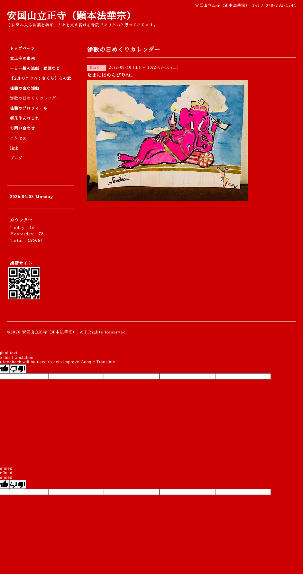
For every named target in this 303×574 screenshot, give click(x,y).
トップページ (22, 48)
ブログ (16, 158)
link (14, 148)
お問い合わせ (22, 128)
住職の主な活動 (24, 88)
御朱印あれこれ (24, 118)
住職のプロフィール (29, 108)
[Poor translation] (17, 368)
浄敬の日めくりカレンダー (35, 98)
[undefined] (17, 484)
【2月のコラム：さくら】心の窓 (40, 78)
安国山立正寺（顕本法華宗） (71, 16)
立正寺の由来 (22, 58)
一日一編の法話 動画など (35, 68)
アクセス (18, 138)
